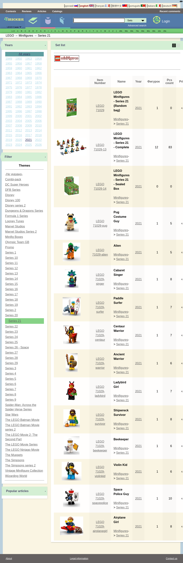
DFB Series (13, 189)
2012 (18, 130)
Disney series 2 (15, 205)
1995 (8, 111)
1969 (28, 78)
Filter (8, 156)
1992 (18, 106)
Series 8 (10, 394)
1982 (38, 92)
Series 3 (10, 368)
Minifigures (47, 21)
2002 (38, 116)
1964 (18, 73)
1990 (38, 101)
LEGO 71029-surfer (100, 307)
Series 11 (11, 263)
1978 (38, 87)
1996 (18, 111)
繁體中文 (119, 5)
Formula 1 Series (16, 216)
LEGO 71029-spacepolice (100, 498)
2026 (38, 144)
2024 (18, 144)
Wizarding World (16, 475)
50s (126, 31)
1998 (38, 111)
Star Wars (12, 414)
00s (153, 31)
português (137, 5)
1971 (8, 82)
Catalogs (57, 11)
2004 (18, 120)
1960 (18, 68)
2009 (28, 125)
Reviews (26, 11)
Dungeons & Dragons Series (24, 210)
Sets (32, 21)
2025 (28, 144)
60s (131, 31)
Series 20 (11, 315)
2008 (18, 125)
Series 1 (10, 252)
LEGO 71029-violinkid (100, 472)
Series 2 (10, 310)
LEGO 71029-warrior (100, 363)
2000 (18, 116)
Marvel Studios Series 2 (21, 231)
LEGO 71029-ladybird (100, 391)
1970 (38, 78)
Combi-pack (13, 179)
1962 (38, 68)
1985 (28, 97)
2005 (28, 120)
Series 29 (11, 363)
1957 (28, 63)
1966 (38, 73)
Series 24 (11, 337)
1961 (28, 68)
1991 (8, 106)
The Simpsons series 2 (20, 465)
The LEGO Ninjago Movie (22, 449)
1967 (8, 78)
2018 (38, 135)
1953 (28, 58)
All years (24, 54)
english (86, 5)
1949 (8, 58)
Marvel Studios (15, 226)
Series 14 (11, 278)
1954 (38, 58)
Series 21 (15, 320)
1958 (38, 63)
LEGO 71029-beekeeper (100, 446)
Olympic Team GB (17, 242)
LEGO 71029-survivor (100, 419)
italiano (154, 5)
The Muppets (14, 455)
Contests (11, 11)
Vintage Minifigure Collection (24, 470)
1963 (8, 73)
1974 (38, 82)
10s (159, 31)
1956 (18, 63)
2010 (38, 125)
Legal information (79, 558)
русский (71, 5)
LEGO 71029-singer (100, 279)
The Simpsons (14, 460)
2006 (38, 120)
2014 (38, 130)
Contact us (171, 558)
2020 (18, 140)
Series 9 (10, 399)
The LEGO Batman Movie (22, 419)
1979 (8, 92)
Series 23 (11, 331)
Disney (9, 195)
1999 (8, 116)
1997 (28, 111)
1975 (8, 87)
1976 (18, 87)
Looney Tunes (14, 221)
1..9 (13, 31)
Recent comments (170, 11)
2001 (28, 116)
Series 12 (11, 268)
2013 (28, 130)
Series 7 (10, 389)
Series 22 (11, 326)
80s (142, 31)
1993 (28, 106)
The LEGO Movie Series (21, 444)
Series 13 (11, 273)
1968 (18, 78)
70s (137, 31)
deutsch (169, 5)
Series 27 (11, 352)
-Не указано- (14, 174)
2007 (8, 125)
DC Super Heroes (17, 184)
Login (166, 21)
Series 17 (11, 294)
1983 (8, 97)
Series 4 (10, 373)
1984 (18, 97)
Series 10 (11, 257)
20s (164, 31)
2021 (28, 140)
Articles (41, 11)
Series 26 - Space (17, 347)
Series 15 (11, 284)
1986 (38, 97)
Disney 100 (12, 200)
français (103, 5)
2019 (8, 140)
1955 (8, 63)
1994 (38, 106)
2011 (8, 130)
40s (120, 31)
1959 (8, 68)
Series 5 (10, 378)
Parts (62, 21)
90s (148, 31)
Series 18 (11, 299)
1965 (28, 73)
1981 (28, 92)
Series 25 (11, 342)
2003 (8, 120)
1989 (28, 101)
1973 (28, 82)
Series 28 (11, 357)
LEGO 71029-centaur (100, 335)
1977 (28, 87)
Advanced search (137, 25)
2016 (18, 135)
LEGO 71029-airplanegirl (100, 526)
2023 (8, 144)
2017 (28, 135)
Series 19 (11, 304)
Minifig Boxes (14, 236)
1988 (18, 101)
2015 (8, 135)
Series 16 (11, 289)
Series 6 (10, 384)
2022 (38, 140)
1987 (8, 101)
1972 (18, 82)
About (9, 558)
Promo (9, 247)
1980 (18, 92)
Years (9, 45)
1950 (18, 58)
